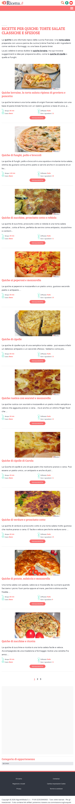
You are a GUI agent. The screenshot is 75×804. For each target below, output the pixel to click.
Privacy (18, 789)
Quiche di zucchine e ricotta (18, 641)
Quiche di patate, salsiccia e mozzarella (26, 578)
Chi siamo (19, 779)
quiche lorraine (40, 50)
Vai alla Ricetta (37, 118)
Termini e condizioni (56, 789)
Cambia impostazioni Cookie (56, 784)
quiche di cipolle (57, 54)
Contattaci (56, 779)
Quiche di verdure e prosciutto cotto (23, 519)
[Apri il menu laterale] (71, 8)
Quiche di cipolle (12, 339)
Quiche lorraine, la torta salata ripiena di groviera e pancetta (33, 94)
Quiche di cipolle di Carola (18, 460)
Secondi (6, 763)
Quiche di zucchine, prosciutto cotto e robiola (29, 217)
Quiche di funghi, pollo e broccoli (21, 155)
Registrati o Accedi (18, 784)
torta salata (64, 40)
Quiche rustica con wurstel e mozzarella (26, 398)
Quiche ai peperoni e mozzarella (21, 280)
